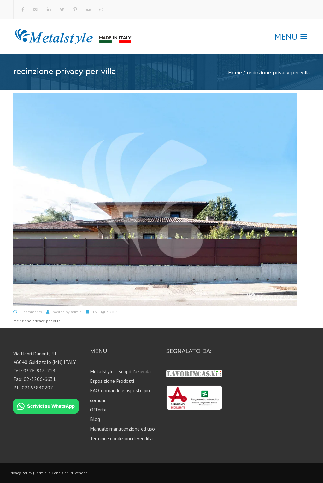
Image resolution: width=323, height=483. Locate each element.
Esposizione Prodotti (112, 381)
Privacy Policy (20, 472)
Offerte (98, 409)
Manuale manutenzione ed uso (122, 429)
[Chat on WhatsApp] (46, 406)
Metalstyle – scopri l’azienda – (122, 371)
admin (76, 311)
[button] (285, 36)
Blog (95, 419)
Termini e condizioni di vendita (121, 438)
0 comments (31, 311)
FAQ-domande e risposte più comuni (120, 395)
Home (235, 73)
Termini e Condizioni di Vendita (61, 472)
